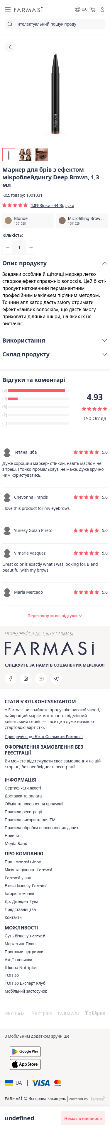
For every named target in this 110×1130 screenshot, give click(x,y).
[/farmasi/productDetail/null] (28, 220)
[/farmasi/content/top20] (12, 975)
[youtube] (41, 679)
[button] (15, 1082)
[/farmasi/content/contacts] (13, 917)
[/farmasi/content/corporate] (19, 878)
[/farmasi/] (28, 9)
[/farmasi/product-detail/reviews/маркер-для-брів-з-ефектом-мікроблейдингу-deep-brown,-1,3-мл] (55, 616)
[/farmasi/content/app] (26, 991)
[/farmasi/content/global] (23, 862)
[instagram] (26, 679)
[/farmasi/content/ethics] (26, 886)
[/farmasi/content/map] (20, 909)
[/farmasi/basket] (93, 9)
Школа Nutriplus (21, 967)
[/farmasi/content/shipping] (23, 796)
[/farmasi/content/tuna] (21, 901)
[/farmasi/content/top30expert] (25, 983)
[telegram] (56, 679)
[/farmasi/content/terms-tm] (30, 820)
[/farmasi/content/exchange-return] (34, 804)
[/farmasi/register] (44, 736)
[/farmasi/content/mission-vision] (28, 870)
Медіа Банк (16, 843)
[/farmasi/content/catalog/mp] (20, 944)
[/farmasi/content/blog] (12, 836)
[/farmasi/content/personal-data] (41, 828)
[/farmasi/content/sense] (25, 936)
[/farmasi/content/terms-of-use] (23, 812)
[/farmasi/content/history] (19, 894)
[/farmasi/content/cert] (23, 788)
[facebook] (10, 679)
